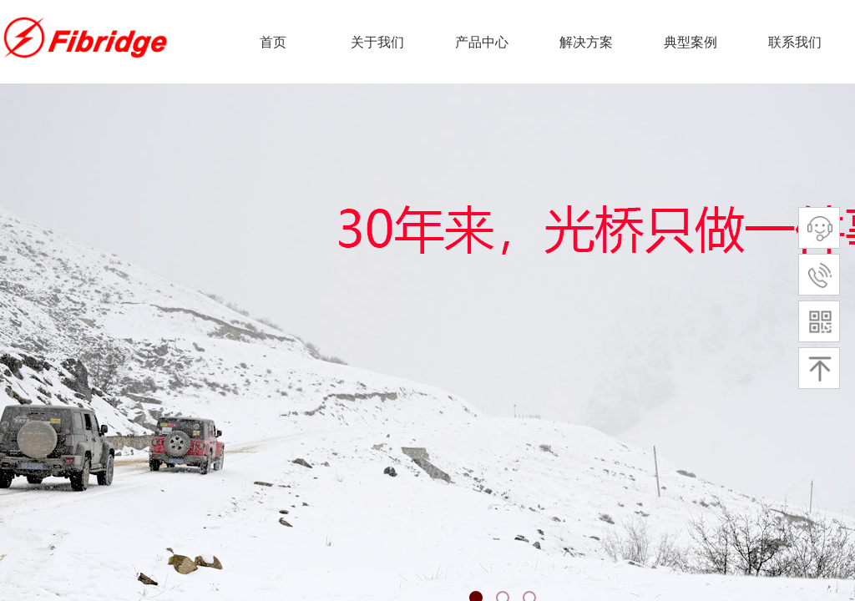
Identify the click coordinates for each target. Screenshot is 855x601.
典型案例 (690, 42)
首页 (273, 42)
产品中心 (481, 42)
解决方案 (586, 42)
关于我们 (377, 42)
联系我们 (795, 42)
